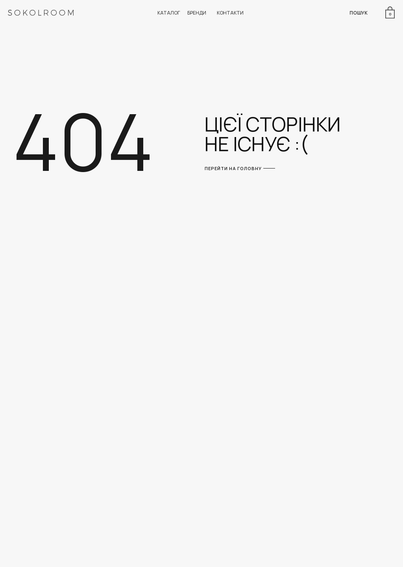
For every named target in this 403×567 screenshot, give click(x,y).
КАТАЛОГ (168, 12)
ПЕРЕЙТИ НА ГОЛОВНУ (233, 168)
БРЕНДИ (196, 12)
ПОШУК (358, 12)
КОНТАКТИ (230, 12)
